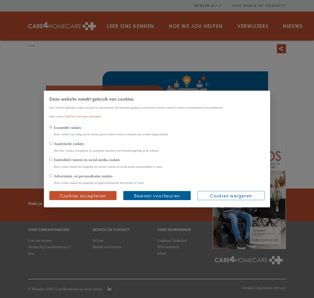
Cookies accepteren (83, 195)
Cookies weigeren (231, 195)
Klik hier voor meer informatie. (83, 116)
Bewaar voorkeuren (157, 195)
